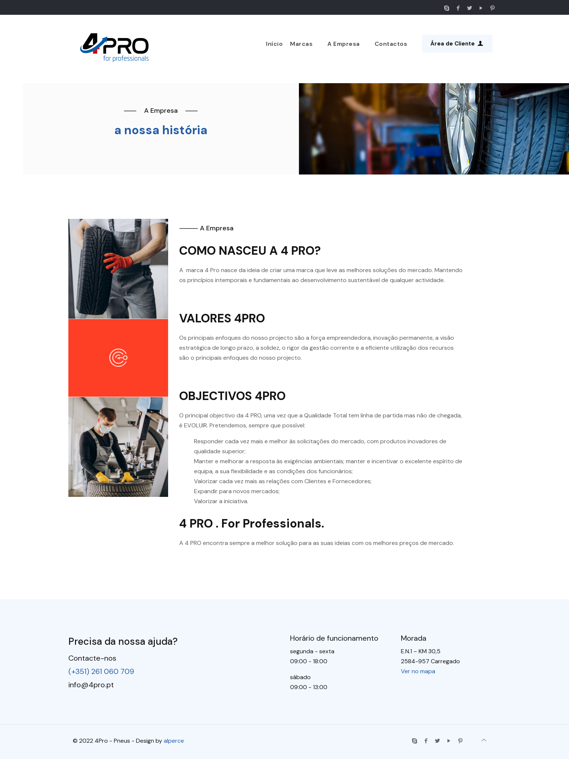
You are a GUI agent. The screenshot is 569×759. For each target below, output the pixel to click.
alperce (174, 741)
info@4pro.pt (91, 684)
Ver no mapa (418, 671)
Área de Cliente (457, 43)
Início (274, 44)
